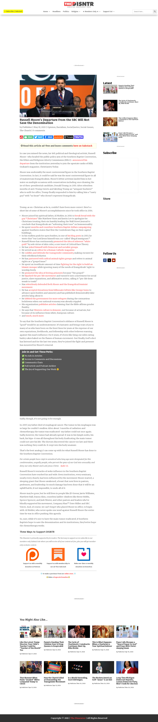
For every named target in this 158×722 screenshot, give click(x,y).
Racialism (61, 127)
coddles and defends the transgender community (49, 253)
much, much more (35, 315)
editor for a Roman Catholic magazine (55, 250)
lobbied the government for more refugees (46, 298)
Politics (66, 12)
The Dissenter (77, 718)
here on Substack (82, 145)
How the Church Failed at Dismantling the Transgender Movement (54, 680)
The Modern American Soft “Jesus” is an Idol (102, 679)
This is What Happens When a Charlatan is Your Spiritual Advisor (128, 119)
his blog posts (74, 235)
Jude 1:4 (64, 466)
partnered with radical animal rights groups (50, 258)
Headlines (57, 12)
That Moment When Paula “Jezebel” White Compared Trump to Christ (30, 681)
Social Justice (73, 127)
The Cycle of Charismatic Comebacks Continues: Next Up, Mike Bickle (128, 102)
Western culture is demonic (47, 310)
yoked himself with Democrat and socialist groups (53, 247)
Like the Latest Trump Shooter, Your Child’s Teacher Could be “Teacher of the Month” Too (30, 646)
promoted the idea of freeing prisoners (44, 273)
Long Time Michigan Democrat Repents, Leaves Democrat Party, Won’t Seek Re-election (127, 681)
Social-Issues (87, 127)
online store (68, 574)
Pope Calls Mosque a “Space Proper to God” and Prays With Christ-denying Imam (128, 135)
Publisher (27, 127)
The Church (25, 130)
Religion (75, 12)
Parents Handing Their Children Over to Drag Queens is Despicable (126, 87)
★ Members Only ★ (90, 12)
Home (45, 12)
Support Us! (107, 12)
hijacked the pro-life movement (40, 275)
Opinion (51, 127)
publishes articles (47, 304)
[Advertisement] (79, 42)
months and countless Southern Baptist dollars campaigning (61, 227)
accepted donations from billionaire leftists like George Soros (59, 290)
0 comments (39, 130)
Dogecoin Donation (61, 577)
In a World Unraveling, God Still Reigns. (78, 679)
